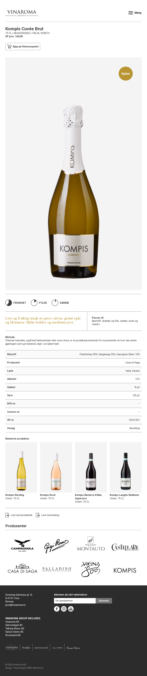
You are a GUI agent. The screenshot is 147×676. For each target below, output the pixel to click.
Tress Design (19, 668)
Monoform (38, 668)
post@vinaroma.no (15, 604)
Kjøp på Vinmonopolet (23, 47)
